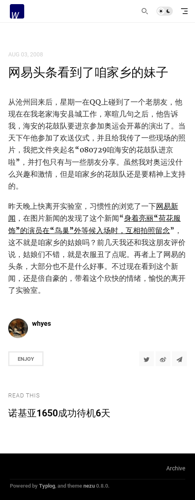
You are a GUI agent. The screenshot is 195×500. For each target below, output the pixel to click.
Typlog (47, 485)
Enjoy (26, 358)
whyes (41, 323)
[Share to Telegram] (179, 358)
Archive (175, 468)
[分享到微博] (163, 358)
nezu (89, 485)
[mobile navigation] (184, 11)
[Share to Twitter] (146, 358)
